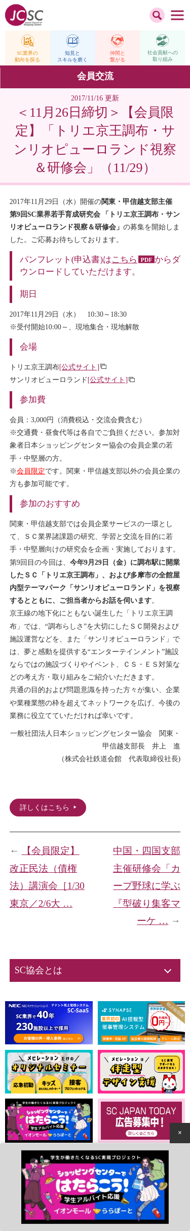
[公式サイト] (79, 367)
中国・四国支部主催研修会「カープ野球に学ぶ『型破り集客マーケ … (146, 885)
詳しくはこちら (44, 807)
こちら (124, 259)
